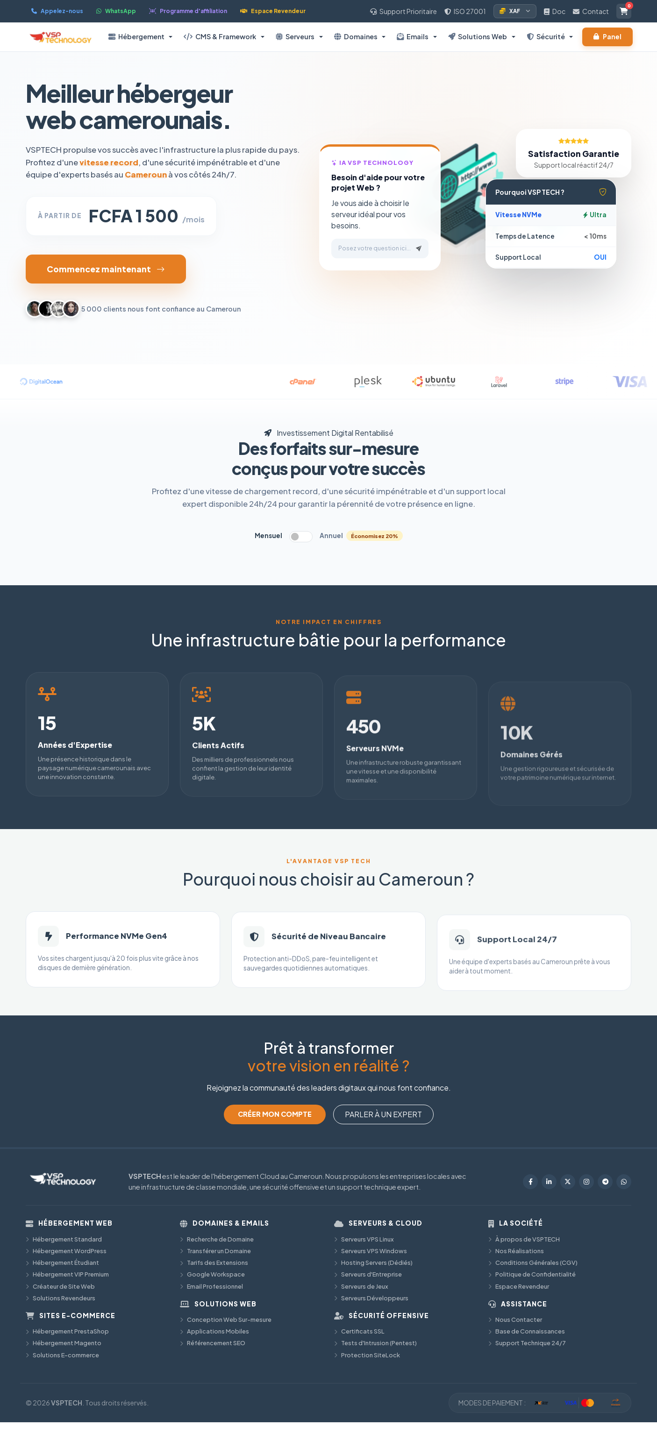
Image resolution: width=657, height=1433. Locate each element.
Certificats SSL (359, 1331)
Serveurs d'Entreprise (368, 1274)
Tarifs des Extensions (214, 1262)
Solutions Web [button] (477, 36)
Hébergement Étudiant (62, 1262)
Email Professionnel (211, 1286)
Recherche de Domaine (217, 1239)
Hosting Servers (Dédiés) (373, 1262)
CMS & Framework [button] (220, 36)
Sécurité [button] (546, 36)
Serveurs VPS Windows (370, 1251)
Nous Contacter (515, 1319)
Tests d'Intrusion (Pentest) (375, 1343)
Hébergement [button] (136, 36)
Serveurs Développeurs (371, 1298)
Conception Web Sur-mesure (225, 1319)
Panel (607, 37)
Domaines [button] (356, 36)
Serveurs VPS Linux (364, 1239)
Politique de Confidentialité (532, 1274)
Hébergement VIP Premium (67, 1274)
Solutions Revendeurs (60, 1298)
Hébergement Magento (63, 1343)
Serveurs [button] (295, 36)
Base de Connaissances (526, 1331)
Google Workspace (212, 1274)
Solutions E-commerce (62, 1355)
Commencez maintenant (106, 269)
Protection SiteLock (367, 1355)
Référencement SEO (212, 1343)
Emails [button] (412, 36)
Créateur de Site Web (60, 1286)
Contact (591, 11)
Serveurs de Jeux (361, 1286)
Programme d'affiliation (188, 10)
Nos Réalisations (516, 1251)
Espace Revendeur (273, 10)
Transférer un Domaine (215, 1251)
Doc (554, 11)
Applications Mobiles (214, 1331)
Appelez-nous (57, 10)
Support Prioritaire (403, 11)
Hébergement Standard (64, 1239)
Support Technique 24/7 (527, 1343)
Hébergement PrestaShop (67, 1331)
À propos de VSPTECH (524, 1239)
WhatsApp (116, 10)
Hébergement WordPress (66, 1251)
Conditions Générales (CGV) (533, 1262)
